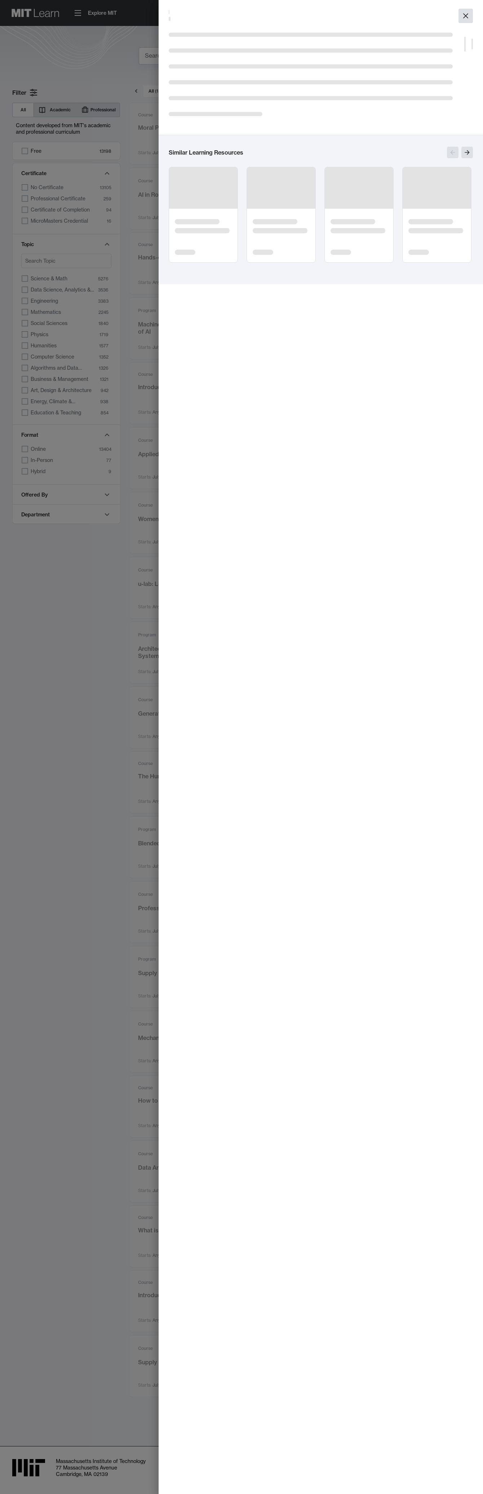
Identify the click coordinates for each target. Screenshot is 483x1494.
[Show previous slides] (452, 152)
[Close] (465, 16)
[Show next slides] (467, 152)
